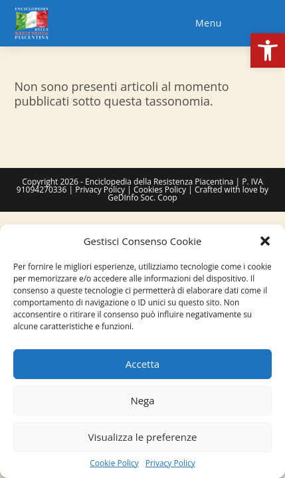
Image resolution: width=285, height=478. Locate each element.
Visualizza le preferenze (142, 436)
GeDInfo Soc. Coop (142, 197)
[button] (267, 50)
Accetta (142, 363)
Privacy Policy (170, 463)
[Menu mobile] (206, 23)
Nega (142, 400)
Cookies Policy (160, 189)
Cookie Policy (114, 463)
